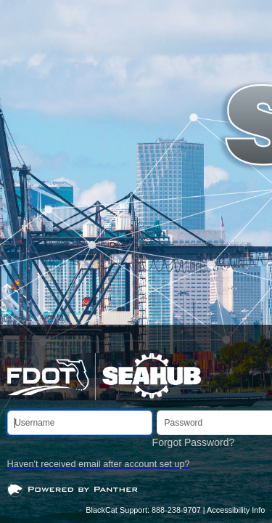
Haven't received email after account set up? (98, 463)
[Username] (79, 422)
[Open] (72, 488)
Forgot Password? (193, 442)
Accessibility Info (236, 510)
